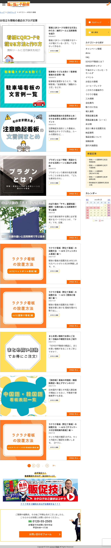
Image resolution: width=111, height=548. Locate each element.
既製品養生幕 (92, 116)
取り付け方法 (92, 107)
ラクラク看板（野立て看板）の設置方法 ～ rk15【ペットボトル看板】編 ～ (63, 251)
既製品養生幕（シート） (97, 120)
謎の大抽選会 (92, 145)
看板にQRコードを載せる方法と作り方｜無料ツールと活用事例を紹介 (63, 31)
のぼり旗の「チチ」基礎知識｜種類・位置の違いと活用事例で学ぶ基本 (63, 207)
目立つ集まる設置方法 (96, 128)
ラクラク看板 (92, 94)
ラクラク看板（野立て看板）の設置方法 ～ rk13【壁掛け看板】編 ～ (63, 295)
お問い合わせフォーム (40, 534)
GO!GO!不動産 (54, 547)
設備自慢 (90, 141)
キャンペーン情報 (94, 49)
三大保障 (90, 99)
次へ (54, 466)
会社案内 (90, 103)
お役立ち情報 (54, 51)
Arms (88, 53)
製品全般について (94, 137)
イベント (90, 77)
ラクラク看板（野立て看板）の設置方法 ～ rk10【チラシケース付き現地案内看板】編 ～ (63, 427)
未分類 (89, 124)
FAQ (87, 57)
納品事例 (90, 133)
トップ (2, 12)
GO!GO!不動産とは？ (95, 61)
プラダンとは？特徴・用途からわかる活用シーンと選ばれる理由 (63, 163)
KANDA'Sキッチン (94, 66)
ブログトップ (11, 12)
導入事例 (90, 111)
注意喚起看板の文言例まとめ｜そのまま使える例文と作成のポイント (63, 119)
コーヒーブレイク (94, 86)
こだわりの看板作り (95, 90)
